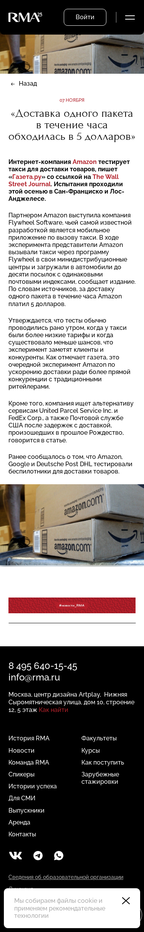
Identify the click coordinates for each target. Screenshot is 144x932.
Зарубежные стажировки (100, 778)
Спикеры (21, 774)
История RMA (29, 738)
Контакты (22, 834)
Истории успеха (32, 786)
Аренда (19, 822)
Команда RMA (28, 762)
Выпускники (26, 810)
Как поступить (102, 762)
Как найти (53, 709)
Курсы (90, 750)
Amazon (85, 162)
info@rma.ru (34, 677)
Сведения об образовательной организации (65, 877)
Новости (21, 750)
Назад (28, 83)
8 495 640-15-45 (42, 665)
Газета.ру (26, 176)
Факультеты (99, 738)
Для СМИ (21, 798)
